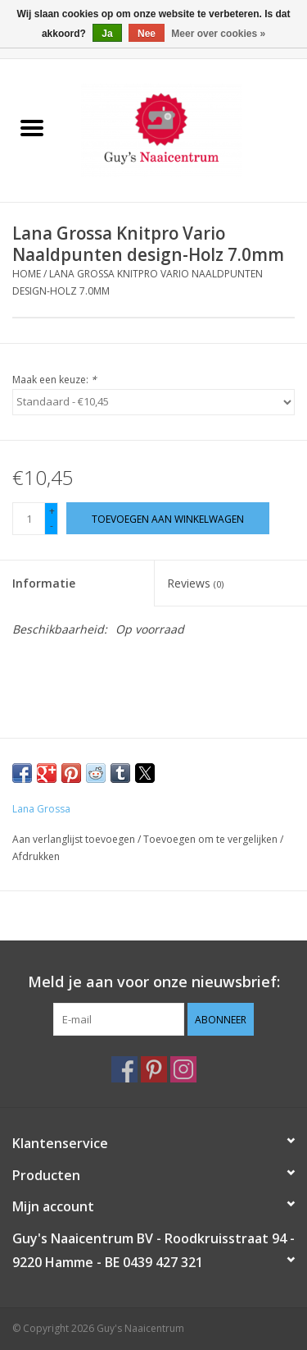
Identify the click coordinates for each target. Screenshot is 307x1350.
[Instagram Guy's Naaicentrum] (183, 1069)
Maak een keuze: (54, 380)
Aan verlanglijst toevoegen (75, 839)
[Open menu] (32, 127)
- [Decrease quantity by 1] (51, 526)
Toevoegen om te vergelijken (211, 839)
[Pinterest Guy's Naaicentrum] (154, 1069)
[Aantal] (28, 518)
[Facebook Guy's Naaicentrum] (124, 1069)
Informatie (43, 583)
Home (26, 274)
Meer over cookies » (218, 33)
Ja (107, 33)
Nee (147, 33)
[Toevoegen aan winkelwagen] (167, 518)
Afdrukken (36, 856)
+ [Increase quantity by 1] (52, 511)
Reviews (195, 583)
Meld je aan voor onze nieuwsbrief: (154, 982)
